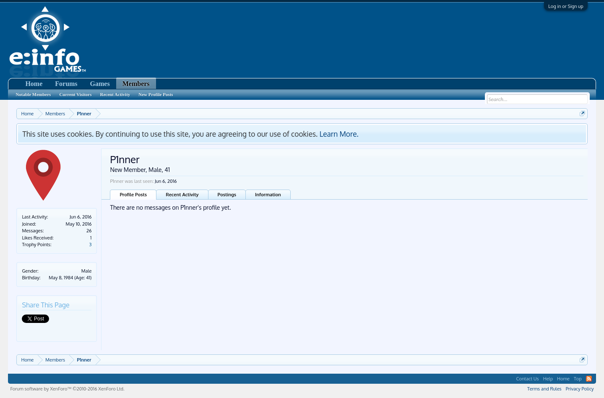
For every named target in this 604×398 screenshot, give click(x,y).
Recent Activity (182, 195)
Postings (227, 195)
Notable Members (33, 94)
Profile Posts (133, 195)
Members (136, 83)
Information (268, 195)
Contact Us (527, 379)
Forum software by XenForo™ (67, 389)
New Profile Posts (155, 94)
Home (33, 83)
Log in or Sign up (565, 6)
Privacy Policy (580, 389)
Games (100, 83)
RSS (589, 379)
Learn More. (339, 133)
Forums (66, 83)
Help (548, 379)
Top (578, 379)
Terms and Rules (544, 389)
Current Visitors (75, 94)
